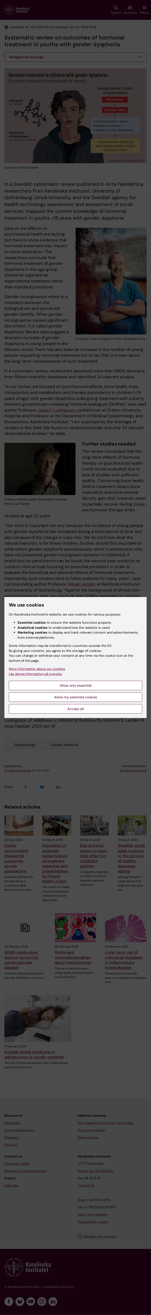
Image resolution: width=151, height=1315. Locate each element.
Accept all (75, 709)
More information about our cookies (37, 669)
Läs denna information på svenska (35, 674)
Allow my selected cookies (75, 697)
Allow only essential (76, 685)
